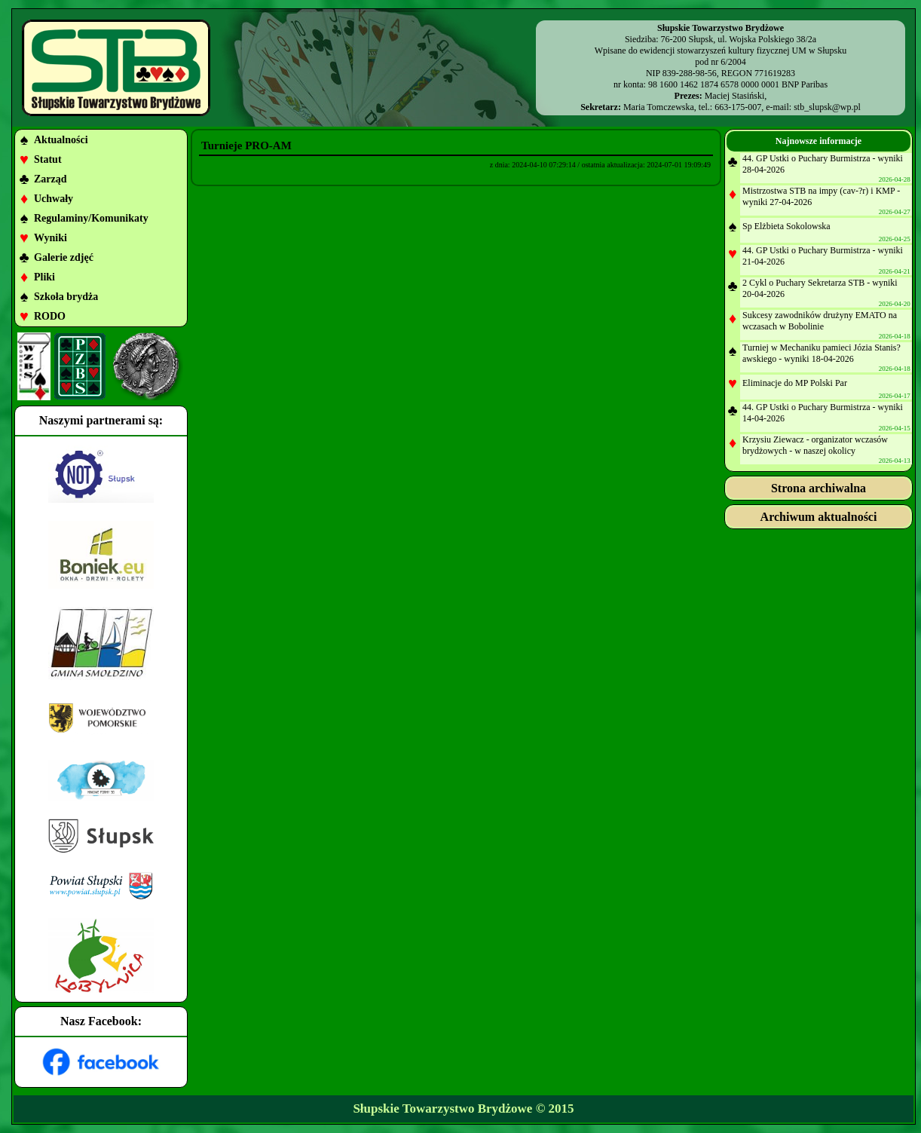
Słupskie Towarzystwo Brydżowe (442, 1108)
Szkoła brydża (66, 296)
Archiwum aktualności (818, 516)
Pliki (44, 277)
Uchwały (53, 198)
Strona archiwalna (818, 488)
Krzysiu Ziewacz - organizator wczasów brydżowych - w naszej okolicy (815, 445)
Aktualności (61, 139)
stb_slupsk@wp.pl (827, 107)
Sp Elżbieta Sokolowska (786, 226)
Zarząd (50, 179)
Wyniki (50, 237)
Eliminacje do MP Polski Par (794, 383)
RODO (50, 316)
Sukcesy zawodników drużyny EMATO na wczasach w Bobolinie (819, 321)
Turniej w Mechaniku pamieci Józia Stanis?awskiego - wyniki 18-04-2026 (821, 353)
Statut (48, 159)
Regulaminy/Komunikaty (91, 218)
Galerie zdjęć (63, 257)
